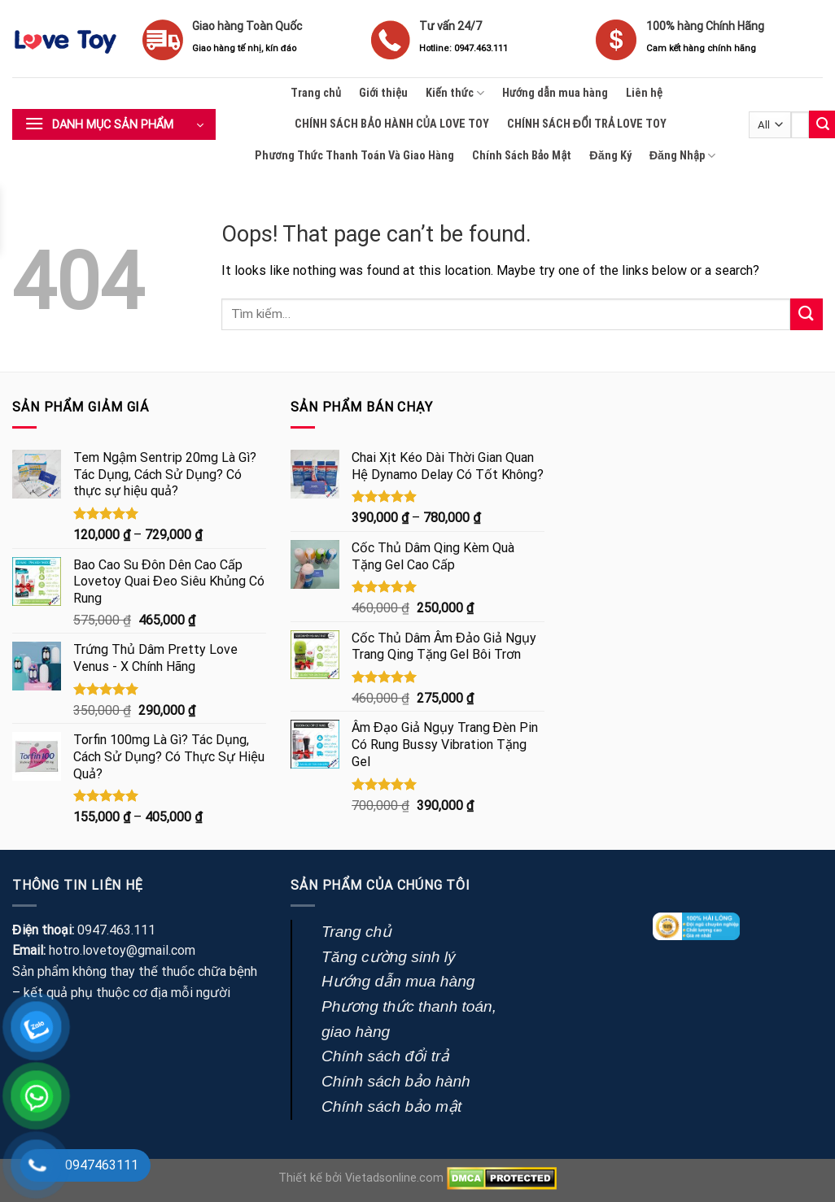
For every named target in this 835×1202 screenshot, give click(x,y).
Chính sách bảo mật (391, 1106)
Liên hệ (644, 93)
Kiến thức (455, 93)
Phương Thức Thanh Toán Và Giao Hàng (354, 156)
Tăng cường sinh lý (388, 956)
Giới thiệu (383, 93)
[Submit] (806, 314)
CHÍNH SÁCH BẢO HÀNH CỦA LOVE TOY (391, 124)
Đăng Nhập (682, 155)
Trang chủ (316, 93)
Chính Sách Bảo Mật (522, 156)
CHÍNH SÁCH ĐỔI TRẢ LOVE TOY (587, 124)
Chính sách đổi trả (385, 1056)
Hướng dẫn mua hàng (555, 93)
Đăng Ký (610, 156)
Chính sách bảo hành (395, 1081)
